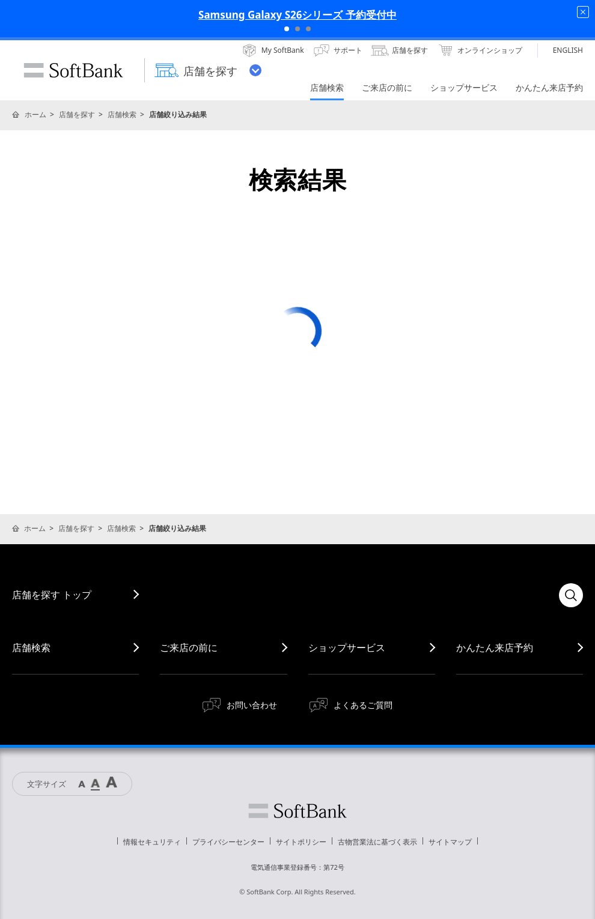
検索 (571, 595)
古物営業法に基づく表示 (377, 842)
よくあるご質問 (363, 705)
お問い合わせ (252, 705)
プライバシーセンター (228, 842)
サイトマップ (450, 842)
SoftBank (73, 70)
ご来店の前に (189, 647)
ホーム (35, 114)
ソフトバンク (297, 810)
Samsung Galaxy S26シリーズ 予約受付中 (297, 15)
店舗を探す (77, 114)
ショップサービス (346, 647)
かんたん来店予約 (494, 647)
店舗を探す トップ (51, 594)
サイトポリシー (301, 842)
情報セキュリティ (152, 842)
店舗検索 (122, 114)
